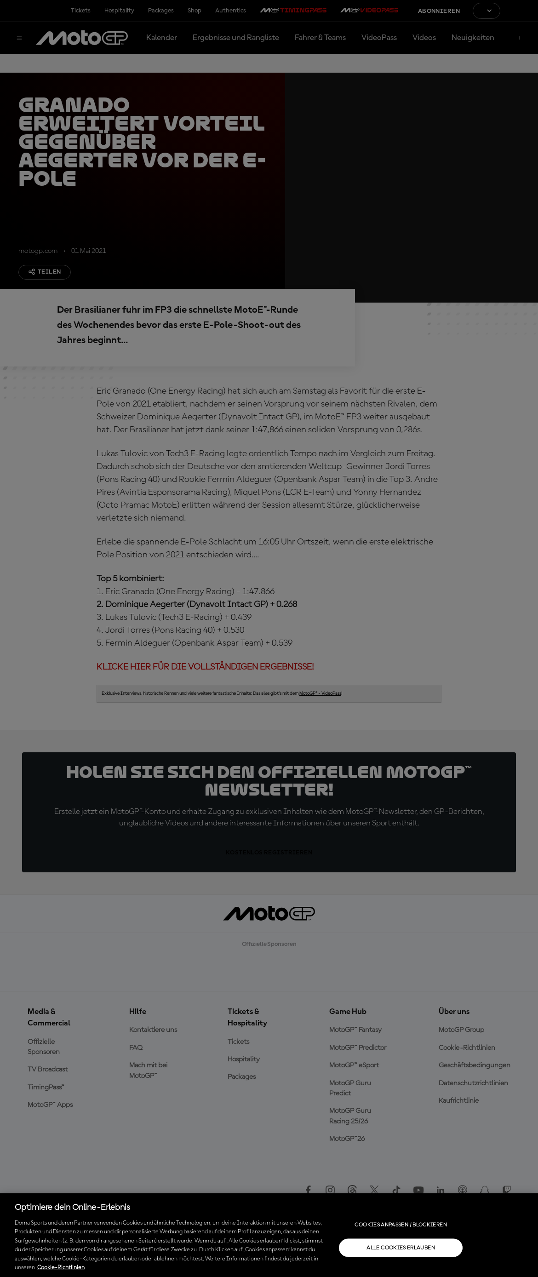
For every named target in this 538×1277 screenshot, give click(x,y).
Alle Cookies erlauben (400, 1247)
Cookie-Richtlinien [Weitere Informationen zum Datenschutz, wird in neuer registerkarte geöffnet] (61, 1268)
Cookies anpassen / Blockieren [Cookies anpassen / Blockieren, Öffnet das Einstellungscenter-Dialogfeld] (400, 1224)
